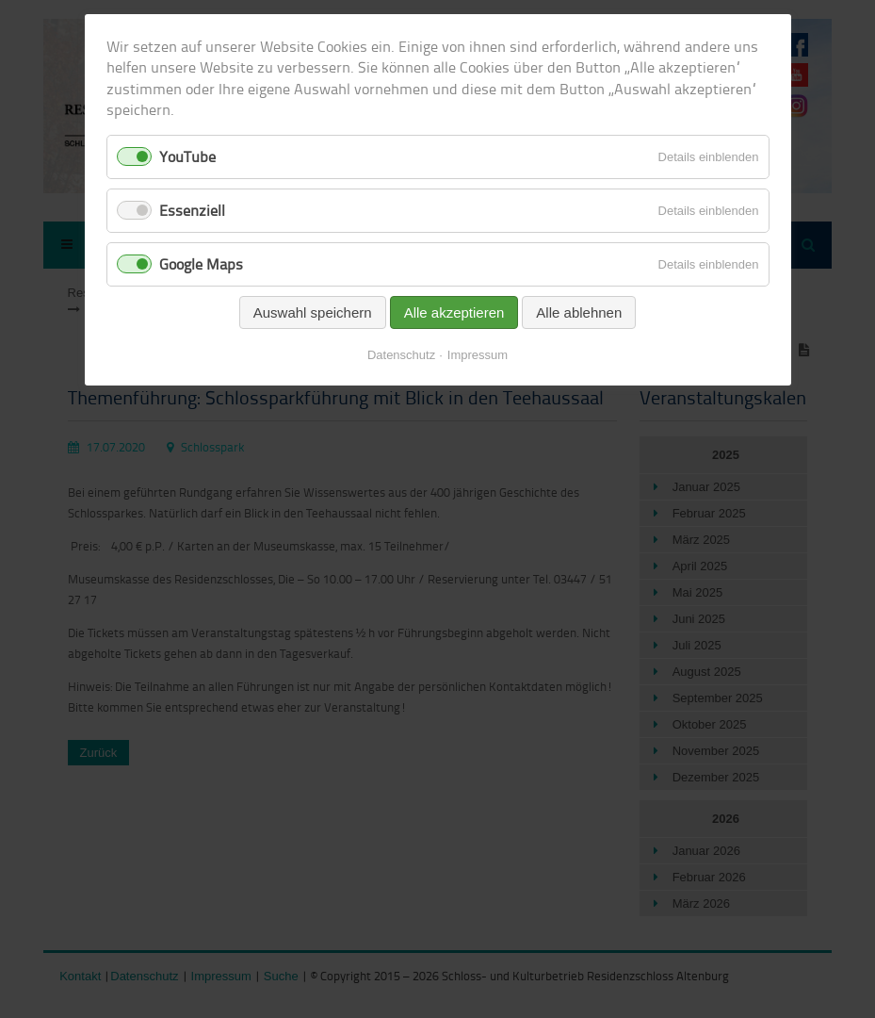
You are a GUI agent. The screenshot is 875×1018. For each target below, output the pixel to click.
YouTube (187, 156)
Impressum (477, 355)
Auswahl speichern (312, 312)
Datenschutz (401, 355)
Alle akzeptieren (454, 312)
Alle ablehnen (579, 312)
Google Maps (201, 264)
